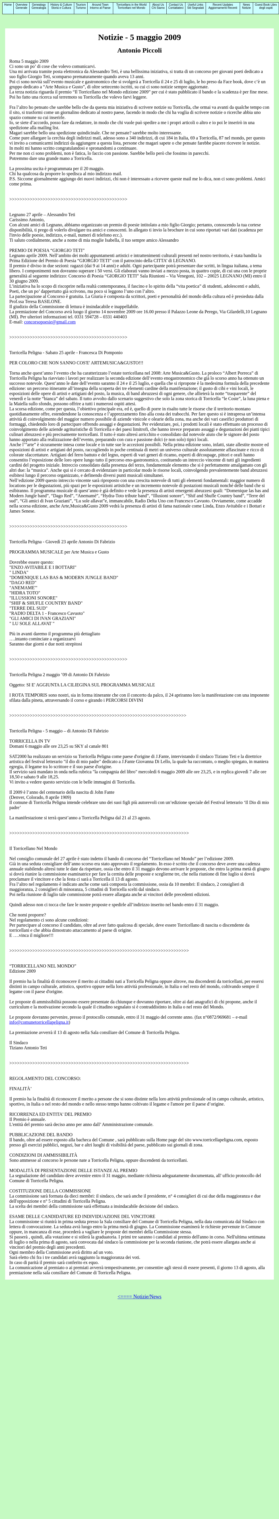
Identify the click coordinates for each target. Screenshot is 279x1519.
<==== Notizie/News (139, 1296)
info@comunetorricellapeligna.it (39, 1022)
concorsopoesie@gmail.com (50, 321)
